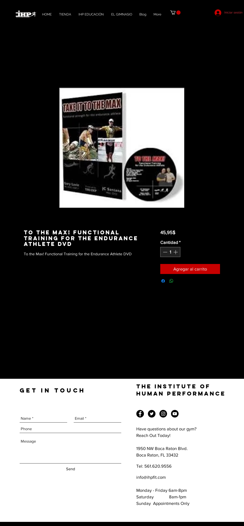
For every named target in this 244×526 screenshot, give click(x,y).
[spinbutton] (170, 252)
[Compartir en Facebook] (163, 281)
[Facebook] (140, 414)
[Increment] (176, 252)
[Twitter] (151, 414)
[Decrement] (164, 252)
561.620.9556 (158, 466)
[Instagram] (163, 414)
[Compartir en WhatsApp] (171, 281)
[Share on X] (179, 281)
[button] (175, 12)
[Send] (70, 469)
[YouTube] (175, 414)
